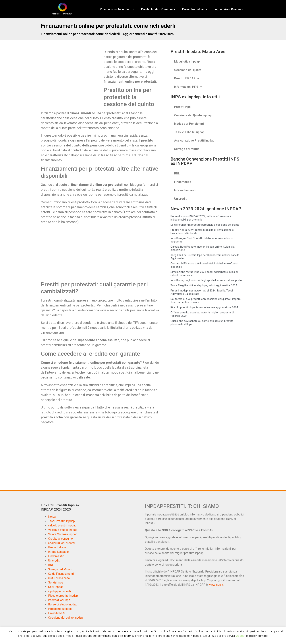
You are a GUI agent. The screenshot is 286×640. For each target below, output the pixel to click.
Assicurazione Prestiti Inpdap (194, 140)
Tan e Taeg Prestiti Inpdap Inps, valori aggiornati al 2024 (204, 285)
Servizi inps (55, 582)
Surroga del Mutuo (187, 149)
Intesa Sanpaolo (185, 190)
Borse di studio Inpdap (62, 604)
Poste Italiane (57, 547)
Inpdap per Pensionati (189, 123)
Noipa (52, 516)
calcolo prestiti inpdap (62, 525)
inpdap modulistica (60, 609)
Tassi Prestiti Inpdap (61, 521)
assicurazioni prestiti (61, 543)
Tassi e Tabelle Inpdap (189, 132)
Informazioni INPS (188, 87)
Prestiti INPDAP (186, 78)
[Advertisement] (71, 76)
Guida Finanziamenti (61, 573)
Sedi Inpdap (55, 587)
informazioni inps (59, 600)
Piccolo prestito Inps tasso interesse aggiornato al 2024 (204, 307)
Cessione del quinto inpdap (65, 617)
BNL (177, 173)
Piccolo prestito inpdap (63, 595)
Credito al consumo (60, 538)
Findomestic (182, 182)
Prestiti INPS (56, 613)
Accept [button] (240, 635)
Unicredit (180, 198)
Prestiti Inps (182, 107)
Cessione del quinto (188, 70)
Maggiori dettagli (257, 635)
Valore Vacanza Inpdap (62, 534)
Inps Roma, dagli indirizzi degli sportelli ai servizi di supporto (206, 280)
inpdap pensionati (59, 591)
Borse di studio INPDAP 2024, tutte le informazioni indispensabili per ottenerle (201, 218)
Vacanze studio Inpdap (62, 530)
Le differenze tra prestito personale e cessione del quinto (205, 224)
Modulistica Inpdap (187, 61)
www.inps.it (215, 584)
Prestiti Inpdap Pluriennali (158, 9)
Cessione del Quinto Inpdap (193, 115)
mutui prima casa (59, 578)
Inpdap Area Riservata (228, 9)
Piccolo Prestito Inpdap (117, 9)
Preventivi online (194, 9)
